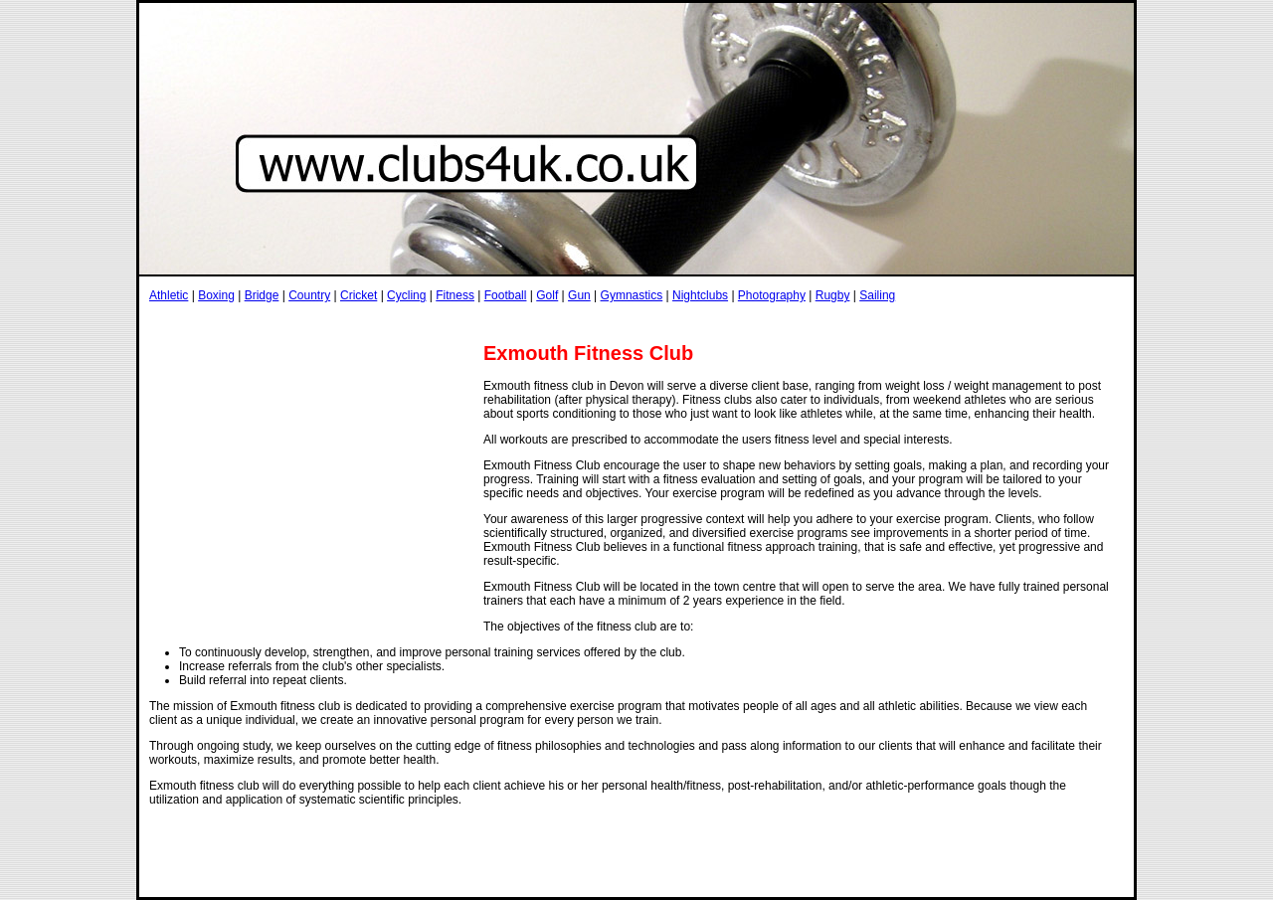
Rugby (833, 295)
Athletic (168, 295)
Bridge (262, 295)
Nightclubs (700, 295)
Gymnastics (632, 295)
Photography (772, 295)
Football (505, 295)
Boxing (216, 295)
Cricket (358, 295)
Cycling (406, 295)
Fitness (455, 295)
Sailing (877, 295)
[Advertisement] (511, 321)
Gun (579, 295)
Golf (547, 295)
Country (309, 295)
